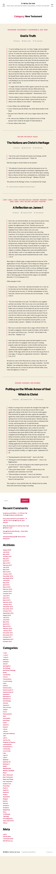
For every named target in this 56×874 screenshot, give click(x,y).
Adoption (6, 679)
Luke (4, 771)
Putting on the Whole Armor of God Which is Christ (28, 406)
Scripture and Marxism (16, 533)
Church (5, 695)
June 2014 (6, 598)
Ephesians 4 (49, 206)
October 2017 (7, 574)
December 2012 (8, 624)
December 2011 (8, 650)
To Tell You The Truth (28, 4)
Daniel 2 (5, 703)
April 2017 (6, 579)
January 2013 (7, 622)
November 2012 (8, 626)
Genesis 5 (6, 723)
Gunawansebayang (9, 554)
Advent (5, 681)
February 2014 (7, 607)
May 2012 (6, 640)
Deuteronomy (10, 30)
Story (4, 830)
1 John (5, 206)
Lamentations (7, 762)
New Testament (36, 395)
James (13, 208)
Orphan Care (7, 801)
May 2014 (6, 600)
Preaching (6, 803)
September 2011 (8, 657)
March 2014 (6, 605)
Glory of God (7, 725)
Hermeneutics (7, 732)
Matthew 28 (28, 137)
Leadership (6, 766)
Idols (4, 734)
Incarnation (6, 736)
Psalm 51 (6, 808)
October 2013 (7, 611)
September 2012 (8, 631)
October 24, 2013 (27, 417)
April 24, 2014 (27, 154)
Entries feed (7, 854)
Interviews (6, 738)
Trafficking (6, 832)
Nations (29, 193)
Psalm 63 (6, 810)
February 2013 (7, 620)
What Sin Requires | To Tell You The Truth (16, 544)
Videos (5, 841)
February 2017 (7, 583)
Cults (4, 701)
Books (5, 690)
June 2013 (6, 613)
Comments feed (8, 856)
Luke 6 (25, 208)
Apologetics (7, 684)
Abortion (5, 677)
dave (18, 41)
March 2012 (6, 644)
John (42, 30)
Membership (7, 786)
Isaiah (5, 740)
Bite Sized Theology (28, 206)
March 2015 (6, 589)
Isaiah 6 (5, 745)
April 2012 (6, 642)
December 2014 (8, 594)
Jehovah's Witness (9, 751)
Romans (5, 821)
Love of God (6, 769)
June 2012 (6, 637)
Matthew (20, 137)
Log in (5, 852)
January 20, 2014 (27, 225)
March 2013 (6, 618)
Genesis (5, 721)
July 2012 (6, 635)
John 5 (48, 30)
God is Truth (28, 36)
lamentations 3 (7, 764)
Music (5, 790)
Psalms (5, 812)
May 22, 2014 (27, 41)
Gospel (11, 193)
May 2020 (6, 572)
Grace (5, 729)
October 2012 (7, 629)
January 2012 (7, 648)
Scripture (48, 208)
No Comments (39, 41)
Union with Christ (8, 838)
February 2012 (7, 646)
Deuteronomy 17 (22, 30)
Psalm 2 (36, 137)
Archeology (6, 686)
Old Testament (7, 799)
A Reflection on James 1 (28, 216)
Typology (6, 834)
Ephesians (40, 206)
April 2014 (6, 602)
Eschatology (7, 718)
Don (4, 549)
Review (5, 819)
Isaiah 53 (6, 742)
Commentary (7, 697)
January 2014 (7, 609)
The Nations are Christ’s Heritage (28, 145)
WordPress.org (8, 858)
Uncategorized (7, 836)
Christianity (6, 692)
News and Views (8, 797)
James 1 (18, 208)
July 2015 (6, 585)
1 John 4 (18, 206)
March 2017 (6, 581)
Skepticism (6, 827)
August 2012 (7, 633)
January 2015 (7, 592)
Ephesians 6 (26, 395)
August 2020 (7, 568)
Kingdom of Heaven (9, 760)
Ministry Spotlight (8, 788)
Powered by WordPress (30, 870)
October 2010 (7, 659)
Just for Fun (6, 758)
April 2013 (6, 616)
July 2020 (6, 570)
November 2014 (8, 596)
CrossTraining (7, 699)
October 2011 (7, 655)
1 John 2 (11, 206)
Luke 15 (5, 773)
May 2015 (6, 587)
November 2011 (8, 653)
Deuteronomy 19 (34, 30)
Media (5, 784)
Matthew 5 (39, 208)
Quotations (6, 814)
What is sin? (8, 545)
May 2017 (6, 576)
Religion (5, 817)
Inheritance (16, 193)
